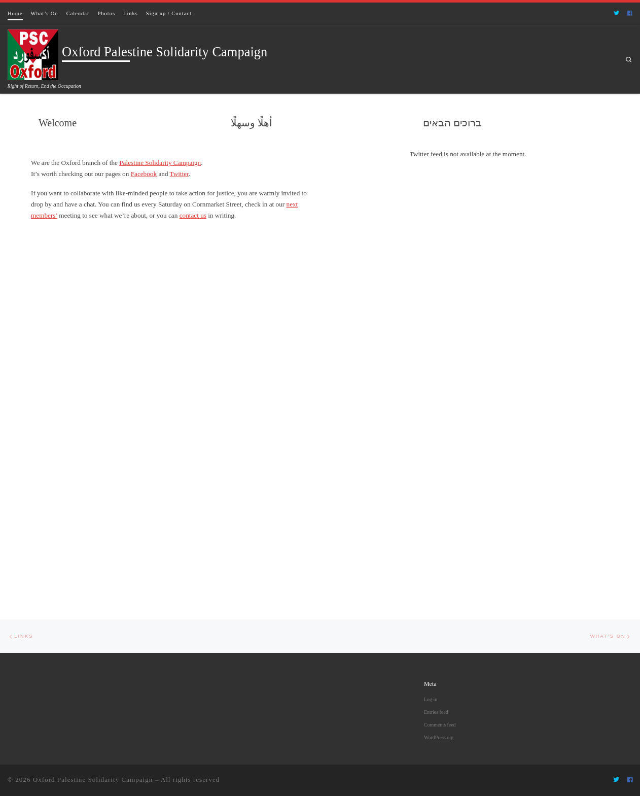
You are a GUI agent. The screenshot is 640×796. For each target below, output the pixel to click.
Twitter (179, 174)
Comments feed (440, 725)
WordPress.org (438, 737)
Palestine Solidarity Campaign (160, 162)
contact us (193, 215)
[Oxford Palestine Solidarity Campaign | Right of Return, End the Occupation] (33, 53)
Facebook (144, 174)
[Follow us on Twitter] (616, 13)
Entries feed (436, 712)
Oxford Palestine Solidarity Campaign (93, 779)
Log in (430, 699)
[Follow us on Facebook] (629, 13)
